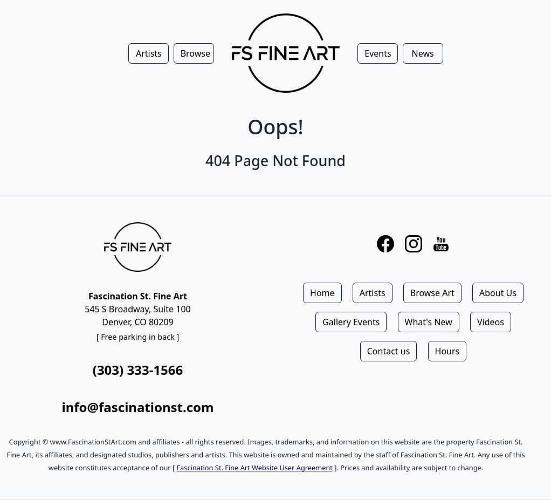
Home (322, 293)
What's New (428, 322)
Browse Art (432, 293)
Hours (447, 351)
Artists (372, 293)
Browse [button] (195, 53)
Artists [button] (149, 53)
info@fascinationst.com (137, 407)
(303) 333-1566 (138, 370)
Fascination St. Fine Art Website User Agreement (254, 467)
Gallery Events (351, 322)
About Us (497, 293)
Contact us (388, 351)
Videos (490, 322)
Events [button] (377, 53)
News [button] (423, 53)
